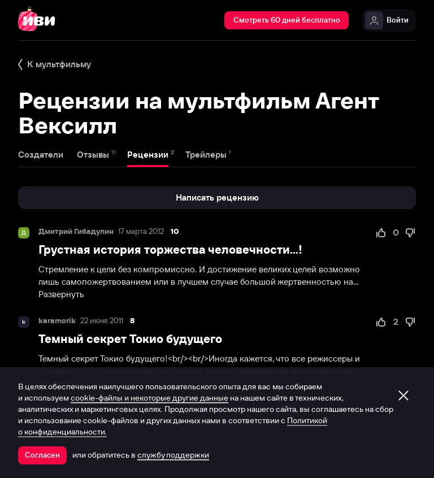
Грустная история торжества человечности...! (170, 249)
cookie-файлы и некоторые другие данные (149, 397)
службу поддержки (173, 454)
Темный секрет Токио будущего (130, 338)
